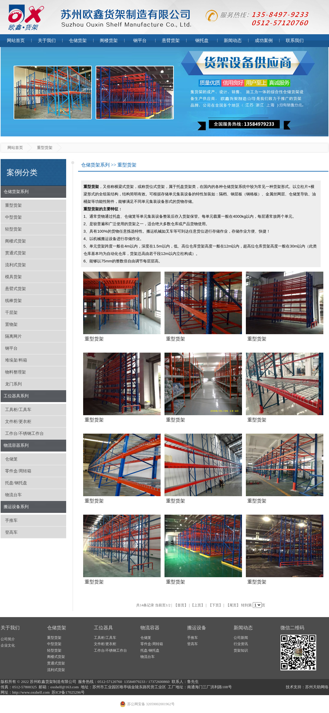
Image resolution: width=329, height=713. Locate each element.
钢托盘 (202, 40)
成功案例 (264, 40)
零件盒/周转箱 (18, 471)
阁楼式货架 (15, 241)
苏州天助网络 (316, 687)
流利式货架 (15, 265)
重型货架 (13, 205)
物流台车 (13, 495)
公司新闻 (241, 638)
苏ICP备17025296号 (68, 692)
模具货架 (13, 277)
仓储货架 (78, 40)
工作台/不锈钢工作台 (24, 433)
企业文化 (8, 645)
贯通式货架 (15, 253)
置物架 (11, 324)
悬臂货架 (171, 40)
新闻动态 (233, 40)
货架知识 (241, 650)
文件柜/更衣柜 (18, 421)
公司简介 (8, 639)
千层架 (11, 312)
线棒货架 (13, 300)
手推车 (11, 520)
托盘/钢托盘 (16, 483)
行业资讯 (241, 644)
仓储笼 (11, 459)
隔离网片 (13, 336)
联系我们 (295, 40)
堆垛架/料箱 (16, 360)
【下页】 (215, 605)
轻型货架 (13, 229)
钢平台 (140, 40)
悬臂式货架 (15, 289)
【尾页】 (233, 605)
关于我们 (47, 40)
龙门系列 (13, 384)
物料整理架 (15, 372)
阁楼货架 (109, 40)
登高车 (11, 532)
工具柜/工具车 (18, 409)
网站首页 (16, 40)
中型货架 (13, 217)
